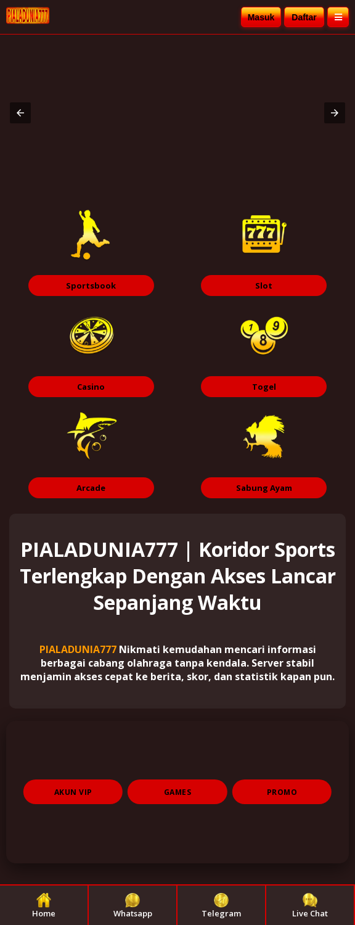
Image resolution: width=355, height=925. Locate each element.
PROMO (282, 792)
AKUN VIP (73, 792)
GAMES (178, 792)
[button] (20, 112)
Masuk (261, 17)
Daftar (304, 17)
